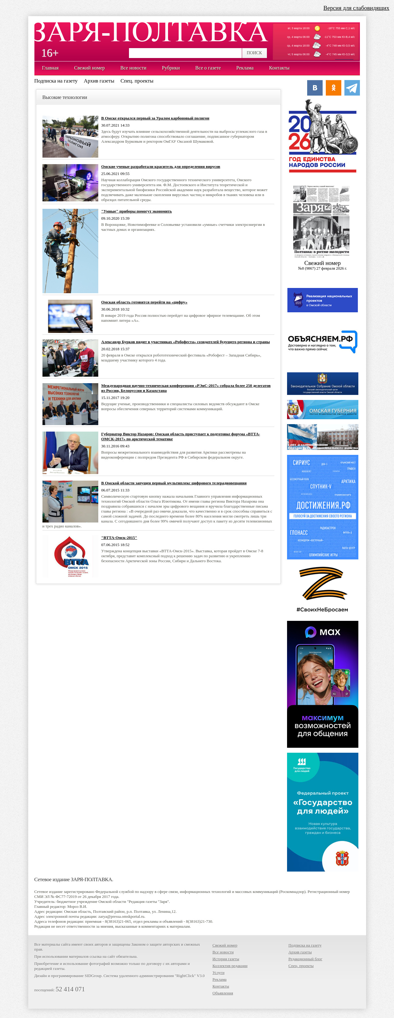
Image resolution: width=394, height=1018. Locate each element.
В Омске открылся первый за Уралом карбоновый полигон (155, 118)
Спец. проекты (137, 81)
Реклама (220, 979)
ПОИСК (254, 53)
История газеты (226, 959)
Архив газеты (99, 81)
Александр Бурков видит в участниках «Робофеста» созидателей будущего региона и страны (185, 341)
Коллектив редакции (230, 965)
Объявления (223, 993)
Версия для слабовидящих (356, 8)
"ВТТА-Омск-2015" (119, 537)
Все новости (223, 952)
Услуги (219, 972)
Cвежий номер (323, 265)
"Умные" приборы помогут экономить (136, 211)
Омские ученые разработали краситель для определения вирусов (160, 166)
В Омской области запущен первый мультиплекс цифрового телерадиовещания (174, 483)
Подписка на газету (56, 81)
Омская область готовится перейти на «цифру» (144, 302)
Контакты (221, 986)
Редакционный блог (305, 959)
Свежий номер (225, 945)
